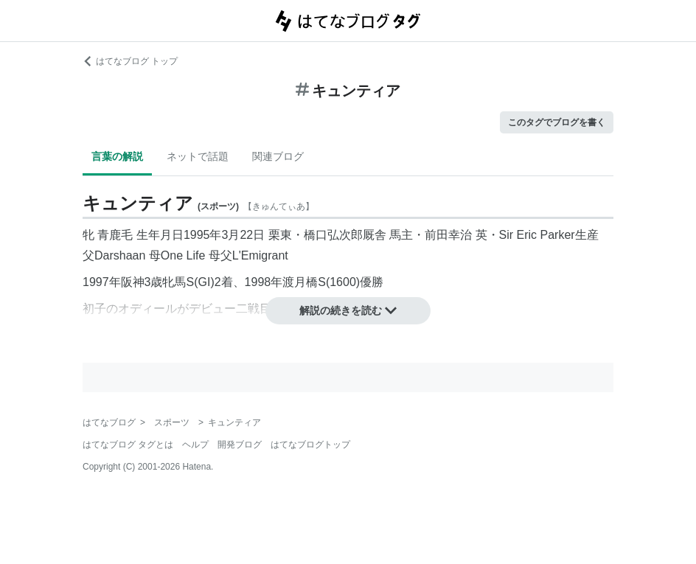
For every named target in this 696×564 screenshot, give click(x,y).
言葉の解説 (117, 156)
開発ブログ (240, 444)
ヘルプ (195, 444)
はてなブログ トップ (130, 61)
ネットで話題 (198, 156)
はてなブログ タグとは (128, 444)
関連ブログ (278, 156)
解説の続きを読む (348, 310)
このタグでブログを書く (556, 122)
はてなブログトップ (310, 444)
